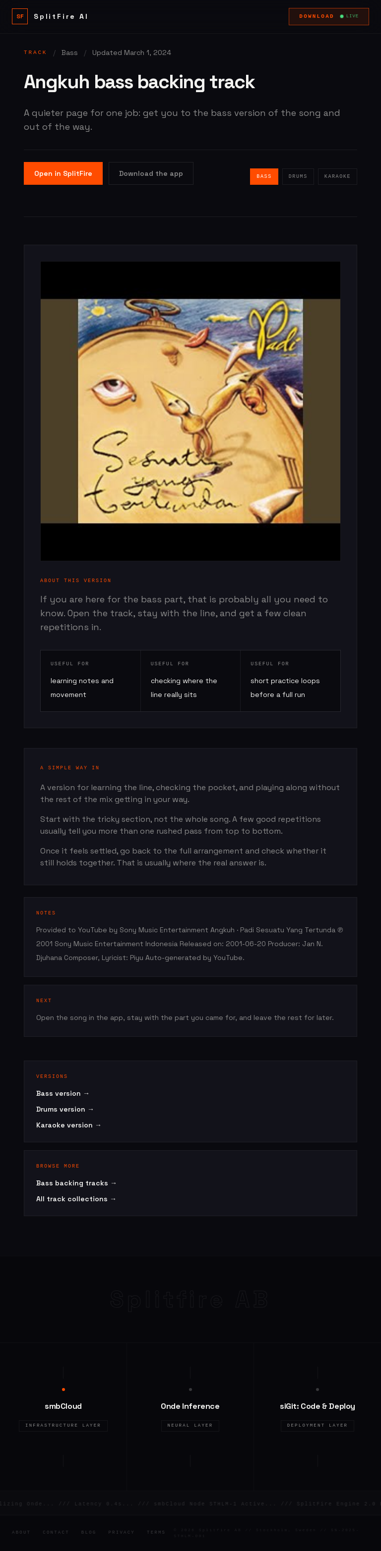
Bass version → (63, 1093)
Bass (263, 176)
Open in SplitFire (63, 173)
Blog (89, 1532)
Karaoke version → (69, 1125)
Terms (156, 1532)
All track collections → (76, 1198)
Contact (56, 1532)
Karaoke (337, 176)
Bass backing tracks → (76, 1182)
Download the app (151, 173)
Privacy (121, 1532)
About (21, 1532)
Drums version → (65, 1109)
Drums (298, 176)
